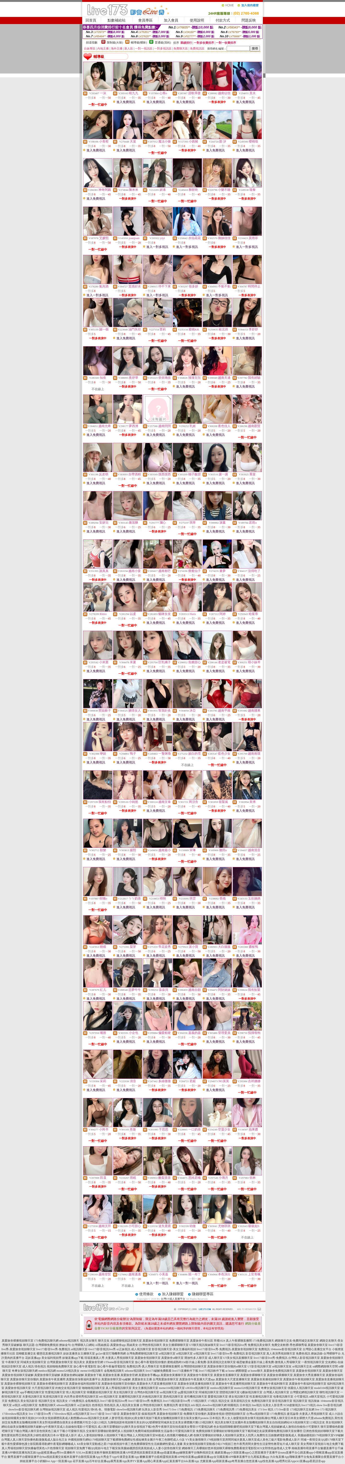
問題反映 (249, 20)
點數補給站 (117, 20)
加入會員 (171, 20)
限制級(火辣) (115, 42)
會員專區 (145, 20)
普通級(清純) (163, 42)
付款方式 (223, 20)
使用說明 (197, 20)
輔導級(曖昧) (139, 42)
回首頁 (91, 20)
